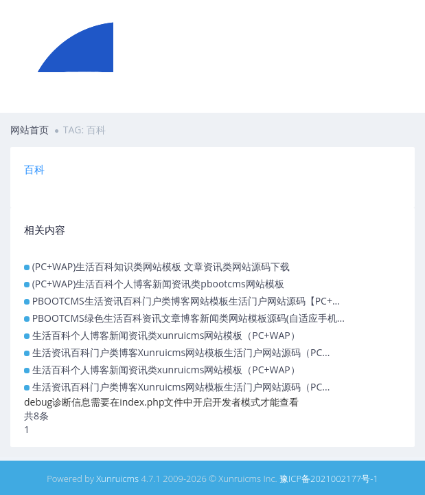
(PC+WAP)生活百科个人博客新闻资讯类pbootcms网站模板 (158, 283)
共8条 (36, 415)
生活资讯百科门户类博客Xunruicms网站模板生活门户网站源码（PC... (181, 352)
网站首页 (29, 129)
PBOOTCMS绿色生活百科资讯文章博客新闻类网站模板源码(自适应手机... (188, 317)
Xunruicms (117, 478)
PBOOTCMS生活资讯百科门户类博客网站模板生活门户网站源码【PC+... (186, 300)
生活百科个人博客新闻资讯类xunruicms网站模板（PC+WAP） (166, 335)
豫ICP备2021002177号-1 (328, 478)
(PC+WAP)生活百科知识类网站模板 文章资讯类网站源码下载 (161, 266)
